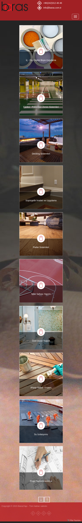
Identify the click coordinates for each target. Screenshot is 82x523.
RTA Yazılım (73, 520)
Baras (19, 6)
